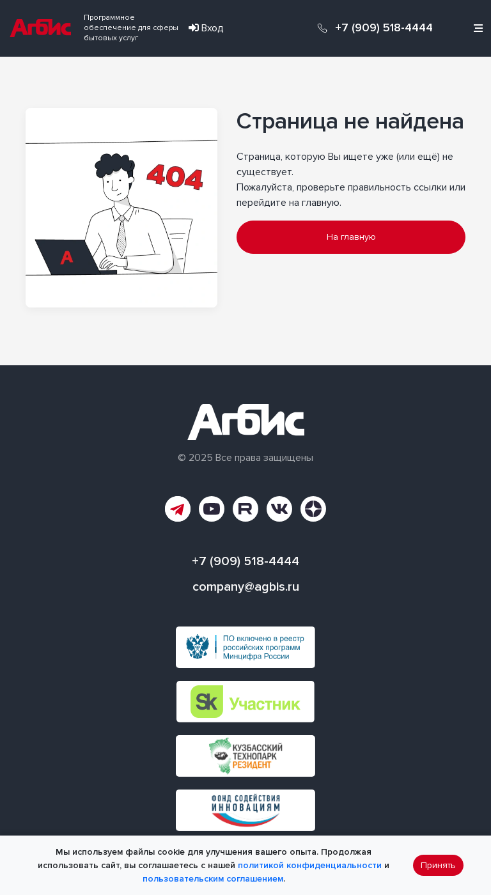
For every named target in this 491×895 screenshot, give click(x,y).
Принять (438, 865)
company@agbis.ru (245, 587)
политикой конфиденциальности (310, 865)
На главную (351, 236)
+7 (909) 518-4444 (384, 28)
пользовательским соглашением (213, 878)
